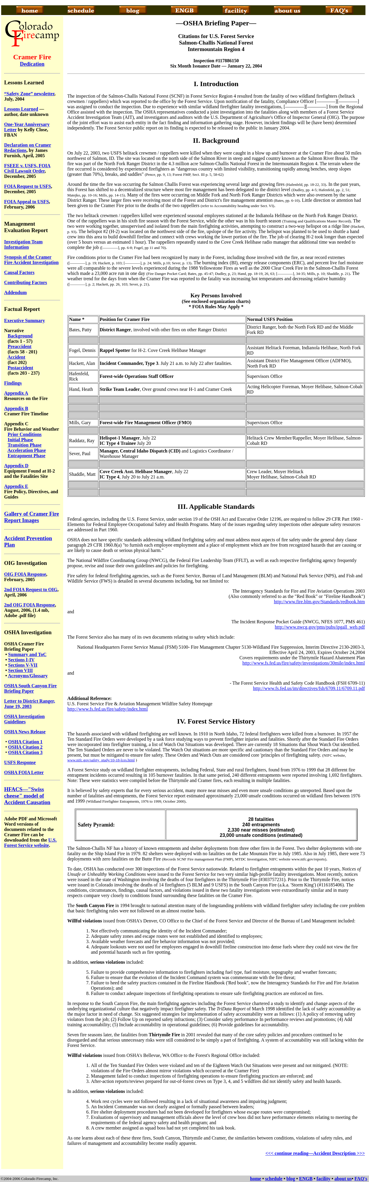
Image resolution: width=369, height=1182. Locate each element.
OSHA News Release (24, 731)
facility (323, 1178)
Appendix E (16, 486)
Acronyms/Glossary (28, 675)
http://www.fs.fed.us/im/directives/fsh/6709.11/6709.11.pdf (309, 688)
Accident (16, 357)
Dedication (32, 64)
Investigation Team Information (23, 244)
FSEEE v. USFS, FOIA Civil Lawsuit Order (27, 168)
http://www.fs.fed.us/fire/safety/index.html (107, 709)
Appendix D (16, 465)
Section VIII (20, 670)
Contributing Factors (25, 282)
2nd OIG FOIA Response (29, 604)
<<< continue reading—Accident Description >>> (315, 1153)
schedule (274, 1178)
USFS (10, 762)
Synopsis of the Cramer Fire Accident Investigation (31, 260)
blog (290, 1178)
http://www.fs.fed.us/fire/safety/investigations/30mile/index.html (303, 662)
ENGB (305, 1178)
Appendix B (16, 408)
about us (343, 1178)
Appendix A (16, 393)
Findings (13, 383)
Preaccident (20, 346)
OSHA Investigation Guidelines (24, 719)
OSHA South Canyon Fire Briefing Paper (30, 688)
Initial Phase (20, 439)
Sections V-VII (22, 665)
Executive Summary (24, 320)
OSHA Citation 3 (25, 752)
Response (26, 762)
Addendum (15, 292)
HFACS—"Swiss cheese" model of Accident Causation (27, 795)
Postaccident (20, 367)
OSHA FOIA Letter (24, 772)
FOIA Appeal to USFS (26, 201)
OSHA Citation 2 (25, 747)
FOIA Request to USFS (27, 186)
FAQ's (361, 1178)
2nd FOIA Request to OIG (30, 589)
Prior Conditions (25, 434)
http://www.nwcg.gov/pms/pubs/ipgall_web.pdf (320, 626)
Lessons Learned (21, 109)
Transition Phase (25, 444)
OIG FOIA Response (25, 574)
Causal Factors (19, 272)
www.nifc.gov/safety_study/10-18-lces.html (101, 760)
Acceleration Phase (26, 450)
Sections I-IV (21, 659)
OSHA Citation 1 (25, 741)
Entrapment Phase (26, 455)
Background (20, 335)
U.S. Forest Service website (30, 842)
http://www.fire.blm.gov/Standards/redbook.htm (319, 601)
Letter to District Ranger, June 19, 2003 (29, 704)
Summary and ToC (27, 654)
